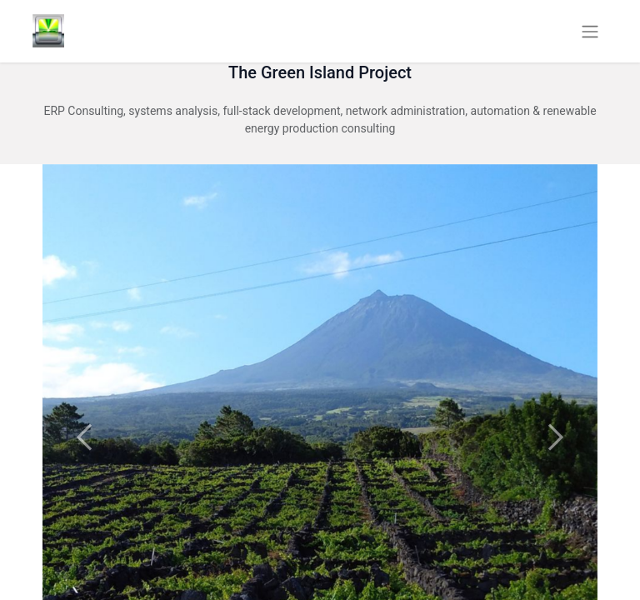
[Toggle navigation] (590, 31)
